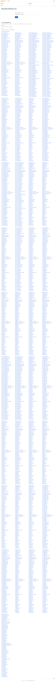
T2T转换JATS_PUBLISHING (32, 516)
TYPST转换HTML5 (44, 574)
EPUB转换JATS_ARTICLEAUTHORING (34, 192)
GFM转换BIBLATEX (4, 231)
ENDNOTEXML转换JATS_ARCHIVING (20, 191)
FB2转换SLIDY (44, 218)
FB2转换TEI (43, 219)
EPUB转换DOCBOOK (31, 174)
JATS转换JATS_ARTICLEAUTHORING (6, 322)
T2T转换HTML (30, 507)
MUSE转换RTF (30, 409)
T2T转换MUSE (30, 526)
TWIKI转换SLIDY (31, 605)
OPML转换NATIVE (17, 463)
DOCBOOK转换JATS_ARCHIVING (46, 127)
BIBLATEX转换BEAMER (4, 35)
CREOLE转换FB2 (3, 117)
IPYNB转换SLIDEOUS (45, 282)
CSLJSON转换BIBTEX (18, 102)
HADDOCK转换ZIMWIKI (18, 290)
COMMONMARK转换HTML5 (32, 57)
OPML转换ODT (17, 464)
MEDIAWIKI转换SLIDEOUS (18, 411)
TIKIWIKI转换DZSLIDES (4, 564)
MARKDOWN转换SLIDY (4, 412)
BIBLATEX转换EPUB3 (4, 50)
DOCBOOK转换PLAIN (45, 146)
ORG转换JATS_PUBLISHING (32, 452)
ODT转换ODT (3, 464)
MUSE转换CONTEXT (31, 366)
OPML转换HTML (17, 443)
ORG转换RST (30, 472)
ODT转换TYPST (3, 481)
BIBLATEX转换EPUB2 (4, 49)
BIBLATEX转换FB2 (3, 51)
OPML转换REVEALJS (18, 471)
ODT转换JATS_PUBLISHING (5, 452)
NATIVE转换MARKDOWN (45, 393)
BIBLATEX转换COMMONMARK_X (5, 41)
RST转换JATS (3, 513)
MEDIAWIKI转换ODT (18, 400)
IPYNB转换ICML (44, 253)
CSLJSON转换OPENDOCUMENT (19, 142)
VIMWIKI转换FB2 (3, 633)
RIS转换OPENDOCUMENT (45, 465)
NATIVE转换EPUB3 (44, 374)
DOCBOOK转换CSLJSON (45, 109)
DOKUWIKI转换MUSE (4, 203)
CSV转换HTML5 (31, 122)
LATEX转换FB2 (30, 311)
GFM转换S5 (3, 281)
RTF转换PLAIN (17, 533)
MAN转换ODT (44, 335)
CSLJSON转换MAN (17, 133)
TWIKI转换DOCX (31, 556)
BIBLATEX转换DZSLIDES (4, 47)
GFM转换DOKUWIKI (4, 241)
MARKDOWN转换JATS (4, 384)
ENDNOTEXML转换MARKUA (19, 201)
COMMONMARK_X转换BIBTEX (46, 37)
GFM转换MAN (3, 263)
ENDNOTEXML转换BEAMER (19, 164)
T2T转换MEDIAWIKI (31, 524)
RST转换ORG (3, 532)
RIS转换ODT (43, 464)
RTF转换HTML (17, 507)
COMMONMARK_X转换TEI (45, 90)
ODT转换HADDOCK (4, 442)
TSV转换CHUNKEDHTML (18, 555)
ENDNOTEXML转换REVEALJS (19, 213)
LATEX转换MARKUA (31, 330)
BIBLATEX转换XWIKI (4, 94)
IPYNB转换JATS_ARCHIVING (46, 256)
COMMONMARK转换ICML (32, 58)
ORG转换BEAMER (31, 423)
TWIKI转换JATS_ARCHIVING (32, 578)
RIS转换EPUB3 (44, 438)
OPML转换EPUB (17, 436)
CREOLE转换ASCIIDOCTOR (5, 99)
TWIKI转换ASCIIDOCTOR (32, 550)
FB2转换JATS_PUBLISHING (45, 193)
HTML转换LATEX (31, 262)
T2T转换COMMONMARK (32, 493)
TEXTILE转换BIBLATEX (45, 488)
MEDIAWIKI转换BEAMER (18, 358)
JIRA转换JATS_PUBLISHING (18, 323)
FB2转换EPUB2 (44, 179)
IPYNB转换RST (44, 279)
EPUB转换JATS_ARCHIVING (32, 191)
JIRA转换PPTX (17, 341)
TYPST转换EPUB (44, 565)
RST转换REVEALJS (3, 535)
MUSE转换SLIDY (31, 412)
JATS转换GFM (3, 312)
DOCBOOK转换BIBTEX (45, 102)
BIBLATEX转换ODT (4, 76)
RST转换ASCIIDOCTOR (4, 486)
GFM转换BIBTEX (3, 232)
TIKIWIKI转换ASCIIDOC (4, 549)
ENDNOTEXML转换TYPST (18, 223)
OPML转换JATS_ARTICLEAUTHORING (20, 451)
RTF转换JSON (17, 518)
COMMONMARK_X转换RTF (46, 86)
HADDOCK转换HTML (18, 250)
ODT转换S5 (3, 474)
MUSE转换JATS (31, 384)
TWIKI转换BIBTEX (31, 554)
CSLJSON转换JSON (17, 131)
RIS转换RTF (43, 473)
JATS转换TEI (3, 349)
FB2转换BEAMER (44, 164)
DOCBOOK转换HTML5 (45, 122)
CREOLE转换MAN (3, 133)
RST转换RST (3, 536)
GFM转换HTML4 (3, 251)
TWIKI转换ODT (31, 593)
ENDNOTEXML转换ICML (18, 188)
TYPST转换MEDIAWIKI (45, 588)
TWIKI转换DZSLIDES (31, 564)
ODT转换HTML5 (3, 445)
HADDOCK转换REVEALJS (18, 278)
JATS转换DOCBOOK (4, 304)
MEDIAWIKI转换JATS (18, 384)
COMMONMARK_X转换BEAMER (46, 35)
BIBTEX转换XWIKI (17, 94)
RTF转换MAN (17, 521)
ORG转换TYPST (31, 481)
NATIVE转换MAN (44, 392)
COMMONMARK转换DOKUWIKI (33, 46)
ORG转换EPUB (31, 436)
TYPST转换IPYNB (44, 576)
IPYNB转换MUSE (44, 269)
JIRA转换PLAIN (17, 340)
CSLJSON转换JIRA (17, 130)
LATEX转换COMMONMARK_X (33, 301)
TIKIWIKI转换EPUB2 (4, 566)
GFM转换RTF (3, 280)
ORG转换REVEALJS (31, 471)
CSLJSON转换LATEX (17, 132)
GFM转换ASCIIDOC (4, 227)
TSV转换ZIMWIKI (17, 612)
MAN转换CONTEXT (44, 302)
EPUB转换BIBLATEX (31, 165)
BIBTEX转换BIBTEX (17, 37)
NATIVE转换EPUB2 (44, 373)
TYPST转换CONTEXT (45, 559)
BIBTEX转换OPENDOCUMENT (19, 77)
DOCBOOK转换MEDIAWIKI (46, 137)
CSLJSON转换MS (17, 138)
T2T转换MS (30, 525)
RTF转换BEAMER (17, 487)
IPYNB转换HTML (44, 250)
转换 (16, 17)
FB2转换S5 (43, 216)
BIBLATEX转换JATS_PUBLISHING (5, 64)
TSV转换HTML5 (17, 574)
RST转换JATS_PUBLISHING (5, 516)
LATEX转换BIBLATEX (31, 295)
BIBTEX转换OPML (17, 78)
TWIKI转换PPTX (31, 598)
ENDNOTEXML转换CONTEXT (19, 172)
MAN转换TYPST (44, 352)
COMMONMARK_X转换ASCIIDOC (46, 32)
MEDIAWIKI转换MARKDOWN (19, 393)
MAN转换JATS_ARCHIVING (45, 321)
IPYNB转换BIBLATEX (45, 231)
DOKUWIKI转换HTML (4, 184)
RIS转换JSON (44, 454)
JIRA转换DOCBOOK (17, 304)
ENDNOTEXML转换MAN (18, 199)
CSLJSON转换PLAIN (17, 146)
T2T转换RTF (30, 537)
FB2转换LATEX (44, 197)
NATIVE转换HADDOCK (45, 377)
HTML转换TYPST (31, 288)
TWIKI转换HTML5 (31, 574)
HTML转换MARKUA (31, 265)
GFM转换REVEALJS (4, 278)
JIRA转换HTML (17, 314)
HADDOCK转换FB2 (17, 246)
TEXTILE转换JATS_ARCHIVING (46, 514)
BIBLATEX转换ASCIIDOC (4, 32)
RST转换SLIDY (3, 541)
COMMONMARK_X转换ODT (46, 77)
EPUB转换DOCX (31, 169)
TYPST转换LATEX (44, 584)
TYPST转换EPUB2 (44, 566)
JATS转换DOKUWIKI (4, 305)
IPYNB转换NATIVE (44, 270)
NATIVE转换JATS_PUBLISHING (46, 387)
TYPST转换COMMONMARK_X (46, 558)
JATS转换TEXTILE (3, 351)
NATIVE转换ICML (44, 382)
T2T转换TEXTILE (31, 544)
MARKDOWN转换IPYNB (4, 383)
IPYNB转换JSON (44, 261)
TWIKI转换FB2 (30, 568)
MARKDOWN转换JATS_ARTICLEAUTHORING (7, 386)
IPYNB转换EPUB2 (44, 244)
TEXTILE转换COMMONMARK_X (46, 494)
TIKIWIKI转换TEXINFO (4, 607)
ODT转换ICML (3, 446)
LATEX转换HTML (31, 314)
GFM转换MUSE (3, 269)
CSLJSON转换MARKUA (18, 136)
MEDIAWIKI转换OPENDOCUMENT (19, 401)
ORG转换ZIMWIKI (31, 483)
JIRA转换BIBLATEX (17, 295)
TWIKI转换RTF (30, 602)
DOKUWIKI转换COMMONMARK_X (6, 171)
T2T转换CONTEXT (31, 495)
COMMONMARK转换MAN (32, 69)
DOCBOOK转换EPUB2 (45, 114)
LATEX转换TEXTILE (31, 351)
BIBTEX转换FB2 (17, 51)
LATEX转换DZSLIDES (31, 306)
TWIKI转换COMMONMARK (32, 557)
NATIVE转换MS (44, 396)
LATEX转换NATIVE (31, 334)
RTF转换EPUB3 (17, 503)
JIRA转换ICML (17, 317)
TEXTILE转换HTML (44, 507)
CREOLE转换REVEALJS (4, 148)
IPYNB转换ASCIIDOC (45, 227)
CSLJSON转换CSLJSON (18, 109)
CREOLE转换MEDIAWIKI (4, 137)
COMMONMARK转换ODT (32, 77)
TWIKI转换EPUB (31, 565)
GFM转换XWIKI (3, 289)
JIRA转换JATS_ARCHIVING (18, 321)
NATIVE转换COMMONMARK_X (46, 365)
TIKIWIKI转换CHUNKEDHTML (5, 555)
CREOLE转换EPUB (3, 113)
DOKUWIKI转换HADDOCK (5, 183)
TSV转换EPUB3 (17, 567)
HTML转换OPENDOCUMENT (32, 272)
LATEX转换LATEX (31, 326)
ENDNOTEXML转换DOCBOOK (19, 174)
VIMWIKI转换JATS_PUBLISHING (5, 645)
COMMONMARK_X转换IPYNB (46, 59)
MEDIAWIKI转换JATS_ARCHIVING (19, 385)
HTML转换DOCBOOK (31, 240)
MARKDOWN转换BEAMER (5, 358)
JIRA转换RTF (16, 344)
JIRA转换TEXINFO (17, 350)
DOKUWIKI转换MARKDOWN (5, 199)
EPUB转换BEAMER (31, 164)
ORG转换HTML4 (31, 444)
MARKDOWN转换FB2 (4, 375)
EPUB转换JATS (30, 190)
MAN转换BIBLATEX (44, 295)
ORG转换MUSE (31, 462)
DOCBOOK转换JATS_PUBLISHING (46, 129)
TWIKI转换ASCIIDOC (31, 549)
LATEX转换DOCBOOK (31, 304)
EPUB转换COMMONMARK (32, 170)
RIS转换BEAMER (44, 423)
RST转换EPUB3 (3, 503)
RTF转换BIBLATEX (17, 488)
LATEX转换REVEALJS (31, 342)
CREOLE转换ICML (3, 123)
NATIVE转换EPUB (44, 372)
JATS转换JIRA (3, 324)
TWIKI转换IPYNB (31, 576)
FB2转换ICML (44, 188)
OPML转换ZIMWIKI (17, 483)
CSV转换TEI (30, 155)
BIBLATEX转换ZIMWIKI (4, 95)
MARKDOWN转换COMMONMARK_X (6, 365)
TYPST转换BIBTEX (44, 554)
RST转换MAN (3, 521)
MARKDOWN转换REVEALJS (5, 406)
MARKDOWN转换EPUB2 (4, 373)
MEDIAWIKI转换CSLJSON (18, 367)
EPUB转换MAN (31, 198)
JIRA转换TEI (16, 349)
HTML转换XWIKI (31, 289)
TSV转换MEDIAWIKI (17, 588)
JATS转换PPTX (3, 341)
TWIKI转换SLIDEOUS (31, 604)
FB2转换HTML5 (44, 187)
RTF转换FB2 (16, 504)
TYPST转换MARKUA (45, 587)
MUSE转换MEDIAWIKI (32, 395)
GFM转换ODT (3, 271)
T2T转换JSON (30, 518)
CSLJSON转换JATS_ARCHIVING (19, 127)
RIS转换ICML (44, 446)
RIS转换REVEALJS (44, 471)
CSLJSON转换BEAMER (18, 100)
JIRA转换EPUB (17, 307)
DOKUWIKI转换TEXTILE (4, 221)
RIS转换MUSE (44, 462)
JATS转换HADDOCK (4, 313)
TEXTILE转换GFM (44, 505)
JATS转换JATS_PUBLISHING (5, 323)
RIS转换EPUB (44, 436)
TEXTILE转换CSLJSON (45, 496)
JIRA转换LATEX (17, 326)
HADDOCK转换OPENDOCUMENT (19, 272)
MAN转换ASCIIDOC (45, 292)
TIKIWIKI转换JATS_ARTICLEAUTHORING (6, 579)
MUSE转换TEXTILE (31, 415)
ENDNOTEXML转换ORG (18, 210)
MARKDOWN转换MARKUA (5, 394)
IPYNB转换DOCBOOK (45, 240)
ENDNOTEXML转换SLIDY (18, 219)
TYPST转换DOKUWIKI (45, 563)
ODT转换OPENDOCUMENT (5, 465)
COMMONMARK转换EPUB (32, 48)
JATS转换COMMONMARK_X (5, 301)
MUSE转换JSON (31, 390)
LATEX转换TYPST (31, 352)
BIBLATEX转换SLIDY (4, 88)
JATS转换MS (3, 332)
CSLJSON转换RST (17, 149)
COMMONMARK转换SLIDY (32, 89)
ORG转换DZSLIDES (31, 435)
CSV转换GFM (30, 118)
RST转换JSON (3, 518)
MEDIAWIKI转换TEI (17, 413)
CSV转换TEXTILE (31, 157)
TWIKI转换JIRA (31, 582)
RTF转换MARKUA (17, 523)
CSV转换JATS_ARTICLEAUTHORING (33, 128)
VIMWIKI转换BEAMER (4, 616)
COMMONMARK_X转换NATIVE (46, 76)
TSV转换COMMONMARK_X (18, 558)
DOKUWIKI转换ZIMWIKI (4, 225)
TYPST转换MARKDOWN (45, 586)
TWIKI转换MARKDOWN (32, 586)
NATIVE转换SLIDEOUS (45, 411)
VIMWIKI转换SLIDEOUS (4, 668)
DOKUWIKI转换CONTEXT (4, 172)
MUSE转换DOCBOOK (31, 368)
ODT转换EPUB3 (3, 438)
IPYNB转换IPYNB (44, 254)
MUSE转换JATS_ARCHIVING (32, 385)
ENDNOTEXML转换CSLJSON (19, 173)
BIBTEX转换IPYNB (17, 59)
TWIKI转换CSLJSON (31, 560)
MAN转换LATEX (44, 326)
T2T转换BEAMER (31, 487)
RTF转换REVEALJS (17, 535)
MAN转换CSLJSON (44, 303)
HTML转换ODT (31, 271)
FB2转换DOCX (44, 169)
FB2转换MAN (44, 198)
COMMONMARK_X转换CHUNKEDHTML (47, 38)
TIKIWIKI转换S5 (3, 603)
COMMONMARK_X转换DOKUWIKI (47, 46)
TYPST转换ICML (44, 575)
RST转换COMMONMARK (4, 493)
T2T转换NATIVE (31, 527)
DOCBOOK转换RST (44, 149)
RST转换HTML (3, 507)
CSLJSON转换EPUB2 (18, 114)
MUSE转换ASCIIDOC (31, 356)
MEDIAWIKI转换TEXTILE (18, 415)
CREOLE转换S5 (3, 151)
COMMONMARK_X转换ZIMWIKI (46, 96)
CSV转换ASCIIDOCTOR (32, 99)
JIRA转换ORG (17, 339)
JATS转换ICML (3, 317)
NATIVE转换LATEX (44, 391)
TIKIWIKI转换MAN (3, 585)
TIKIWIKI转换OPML (4, 595)
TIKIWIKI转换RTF (3, 602)
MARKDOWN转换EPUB (4, 372)
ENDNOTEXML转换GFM (18, 182)
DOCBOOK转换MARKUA (45, 136)
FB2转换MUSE (44, 203)
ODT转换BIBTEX (3, 425)
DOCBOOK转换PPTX (45, 147)
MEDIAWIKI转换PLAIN (18, 404)
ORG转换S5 (30, 474)
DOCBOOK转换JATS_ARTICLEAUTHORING (48, 128)
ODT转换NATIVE (3, 463)
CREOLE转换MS (3, 138)
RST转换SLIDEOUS (4, 540)
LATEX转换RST (30, 343)
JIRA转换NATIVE (17, 334)
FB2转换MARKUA (44, 200)
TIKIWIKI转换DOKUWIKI (4, 563)
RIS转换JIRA (43, 453)
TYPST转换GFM (44, 569)
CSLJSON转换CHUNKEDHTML (19, 103)
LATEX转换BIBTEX (31, 296)
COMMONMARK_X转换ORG (46, 80)
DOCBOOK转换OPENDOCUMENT (46, 142)
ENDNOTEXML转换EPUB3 (18, 180)
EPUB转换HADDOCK (31, 183)
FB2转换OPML (44, 208)
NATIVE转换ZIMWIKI (45, 419)
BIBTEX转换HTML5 (17, 57)
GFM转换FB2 (3, 246)
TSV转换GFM (17, 569)
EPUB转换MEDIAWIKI (32, 201)
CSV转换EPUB (30, 113)
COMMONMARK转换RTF (32, 86)
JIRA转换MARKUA (17, 330)
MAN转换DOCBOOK (45, 304)
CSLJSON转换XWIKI (17, 159)
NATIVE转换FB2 (44, 375)
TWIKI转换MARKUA (31, 587)
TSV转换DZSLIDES (17, 564)
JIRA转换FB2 (16, 311)
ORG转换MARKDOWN (32, 457)
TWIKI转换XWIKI (31, 611)
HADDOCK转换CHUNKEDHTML (19, 233)
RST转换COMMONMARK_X (5, 494)
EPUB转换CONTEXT (31, 172)
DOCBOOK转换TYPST (45, 158)
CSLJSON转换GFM (17, 118)
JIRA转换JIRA (16, 324)
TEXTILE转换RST (44, 536)
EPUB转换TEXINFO (31, 220)
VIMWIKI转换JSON (4, 647)
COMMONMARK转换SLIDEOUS (33, 88)
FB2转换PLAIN (44, 210)
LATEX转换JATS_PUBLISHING (32, 323)
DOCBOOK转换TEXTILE (45, 157)
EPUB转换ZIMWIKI (31, 225)
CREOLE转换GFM (3, 118)
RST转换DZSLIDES (3, 499)
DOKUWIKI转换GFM (4, 182)
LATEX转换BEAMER (31, 294)
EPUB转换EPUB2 (31, 179)
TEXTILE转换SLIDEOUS (45, 540)
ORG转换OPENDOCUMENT (32, 465)
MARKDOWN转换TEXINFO (5, 414)
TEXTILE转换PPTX (44, 534)
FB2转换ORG (44, 209)
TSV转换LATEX (17, 584)
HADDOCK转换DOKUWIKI (18, 241)
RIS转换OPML (44, 466)
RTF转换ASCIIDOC (17, 485)
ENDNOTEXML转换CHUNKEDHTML (20, 168)
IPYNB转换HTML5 (44, 252)
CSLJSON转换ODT (17, 141)
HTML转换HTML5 (31, 252)
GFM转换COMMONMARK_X (5, 236)
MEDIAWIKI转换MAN (18, 392)
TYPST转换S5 (44, 603)
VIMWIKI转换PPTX (4, 663)
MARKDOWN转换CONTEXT (5, 366)
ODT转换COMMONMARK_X (5, 429)
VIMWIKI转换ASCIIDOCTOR (5, 615)
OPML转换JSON (17, 454)
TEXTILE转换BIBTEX (45, 489)
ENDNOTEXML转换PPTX (18, 212)
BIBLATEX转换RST (3, 84)
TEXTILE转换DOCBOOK (45, 497)
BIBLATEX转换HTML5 (4, 57)
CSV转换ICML (30, 123)
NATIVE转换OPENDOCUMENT (46, 401)
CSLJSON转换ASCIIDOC (18, 98)
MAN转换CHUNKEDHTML (45, 297)
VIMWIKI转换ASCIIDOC (4, 614)
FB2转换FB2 (43, 181)
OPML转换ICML (17, 446)
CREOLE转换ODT (3, 141)
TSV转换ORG (17, 596)
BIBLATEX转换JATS (3, 60)
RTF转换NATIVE (17, 527)
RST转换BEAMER (3, 487)
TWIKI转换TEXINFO (31, 607)
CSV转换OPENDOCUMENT (32, 142)
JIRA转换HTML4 (17, 315)
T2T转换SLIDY (30, 541)
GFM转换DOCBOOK (4, 240)
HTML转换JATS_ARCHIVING (32, 256)
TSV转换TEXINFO (17, 607)
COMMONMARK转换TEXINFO (33, 91)
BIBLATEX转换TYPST (4, 93)
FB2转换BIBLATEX (44, 165)
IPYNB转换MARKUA (45, 265)
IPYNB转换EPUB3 (44, 245)
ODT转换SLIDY (3, 476)
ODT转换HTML (3, 443)
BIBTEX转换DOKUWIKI (18, 46)
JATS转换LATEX (3, 326)
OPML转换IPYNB (17, 447)
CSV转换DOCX (30, 104)
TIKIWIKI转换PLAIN (4, 597)
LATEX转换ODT (31, 335)
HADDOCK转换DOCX (18, 234)
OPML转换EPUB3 (17, 438)
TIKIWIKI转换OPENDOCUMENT (5, 594)
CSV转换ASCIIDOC (31, 98)
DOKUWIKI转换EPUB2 (4, 179)
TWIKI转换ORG (31, 596)
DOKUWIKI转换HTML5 (4, 187)
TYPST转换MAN (44, 585)
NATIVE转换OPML (44, 402)
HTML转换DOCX (31, 234)
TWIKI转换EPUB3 (31, 567)
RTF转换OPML (17, 531)
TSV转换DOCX (17, 556)
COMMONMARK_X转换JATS (46, 60)
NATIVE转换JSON (44, 390)
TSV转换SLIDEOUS (17, 604)
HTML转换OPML (31, 273)
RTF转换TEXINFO (17, 543)
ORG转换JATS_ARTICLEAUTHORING (33, 451)
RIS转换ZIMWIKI (44, 483)
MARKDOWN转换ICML (4, 382)
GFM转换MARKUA (3, 265)
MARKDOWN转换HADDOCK (5, 377)
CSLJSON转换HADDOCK (18, 119)
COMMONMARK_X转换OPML (46, 79)
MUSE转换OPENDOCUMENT (32, 401)
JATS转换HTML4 (3, 315)
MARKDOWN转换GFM (4, 376)
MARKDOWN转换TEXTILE (4, 415)
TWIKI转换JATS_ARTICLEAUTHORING (34, 579)
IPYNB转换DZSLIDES (45, 242)
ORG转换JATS (30, 448)
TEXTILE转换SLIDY (44, 541)
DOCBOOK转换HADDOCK (45, 119)
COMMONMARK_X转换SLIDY (46, 89)
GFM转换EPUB (3, 243)
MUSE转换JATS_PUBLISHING (32, 387)
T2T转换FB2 (30, 504)
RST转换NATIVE (3, 527)
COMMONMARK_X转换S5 (45, 87)
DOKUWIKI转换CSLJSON (4, 173)
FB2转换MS (43, 202)
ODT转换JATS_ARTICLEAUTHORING (6, 451)
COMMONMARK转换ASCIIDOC (33, 32)
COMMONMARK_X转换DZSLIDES (46, 47)
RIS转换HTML (44, 443)
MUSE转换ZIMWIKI (31, 419)
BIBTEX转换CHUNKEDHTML (19, 38)
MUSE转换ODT (31, 400)
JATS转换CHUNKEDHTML (4, 297)
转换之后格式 (30, 3)
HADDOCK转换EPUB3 (18, 245)
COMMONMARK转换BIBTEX (32, 37)
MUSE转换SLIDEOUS (31, 411)
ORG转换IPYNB (31, 447)
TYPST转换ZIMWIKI (44, 612)
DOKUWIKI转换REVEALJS (4, 212)
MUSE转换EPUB (31, 372)
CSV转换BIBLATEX (31, 101)
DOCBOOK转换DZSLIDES (45, 112)
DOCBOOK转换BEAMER (45, 100)
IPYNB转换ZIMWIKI (45, 290)
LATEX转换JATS (31, 320)
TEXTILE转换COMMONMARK (46, 493)
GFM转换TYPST (3, 288)
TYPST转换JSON (44, 583)
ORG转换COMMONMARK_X (32, 429)
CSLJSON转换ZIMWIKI (18, 160)
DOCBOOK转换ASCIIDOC (45, 98)
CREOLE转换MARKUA (4, 136)
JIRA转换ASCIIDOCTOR (18, 293)
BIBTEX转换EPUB (17, 48)
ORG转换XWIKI (31, 482)
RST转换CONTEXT (3, 495)
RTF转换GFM (17, 505)
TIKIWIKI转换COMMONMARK (5, 557)
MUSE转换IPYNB (31, 383)
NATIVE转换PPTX (44, 405)
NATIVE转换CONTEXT (45, 366)
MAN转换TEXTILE (44, 351)
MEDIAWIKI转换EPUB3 (18, 374)
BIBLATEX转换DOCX (4, 39)
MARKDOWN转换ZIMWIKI (5, 419)
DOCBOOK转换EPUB (45, 113)
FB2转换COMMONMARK (45, 170)
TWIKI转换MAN (31, 585)
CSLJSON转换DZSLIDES (18, 112)
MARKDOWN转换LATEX (4, 391)
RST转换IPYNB (3, 512)
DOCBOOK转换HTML (45, 120)
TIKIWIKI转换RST (3, 601)
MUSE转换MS (30, 396)
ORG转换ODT (30, 464)
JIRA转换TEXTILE (17, 351)
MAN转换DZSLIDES (44, 306)
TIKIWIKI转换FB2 (3, 568)
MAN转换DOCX (44, 298)
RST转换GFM (3, 505)
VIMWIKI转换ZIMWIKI (4, 676)
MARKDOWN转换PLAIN (4, 404)
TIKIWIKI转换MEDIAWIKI (4, 588)
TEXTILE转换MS (44, 525)
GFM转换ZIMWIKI (3, 290)
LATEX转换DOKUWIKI (32, 305)
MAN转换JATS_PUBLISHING (46, 323)
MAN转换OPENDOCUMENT (46, 336)
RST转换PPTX (3, 534)
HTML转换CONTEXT (31, 237)
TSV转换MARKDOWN (18, 586)
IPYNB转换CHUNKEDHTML (46, 233)
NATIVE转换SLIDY (44, 412)
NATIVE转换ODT (44, 400)
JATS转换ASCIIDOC (4, 292)
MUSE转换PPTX (31, 405)
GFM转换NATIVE (3, 270)
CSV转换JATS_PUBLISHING (32, 129)
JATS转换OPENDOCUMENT (5, 336)
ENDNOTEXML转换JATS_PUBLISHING (20, 194)
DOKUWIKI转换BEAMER (4, 164)
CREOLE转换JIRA (3, 130)
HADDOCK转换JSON (18, 261)
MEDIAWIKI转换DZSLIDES (18, 371)
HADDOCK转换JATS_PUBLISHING (19, 259)
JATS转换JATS (3, 320)
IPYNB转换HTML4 (44, 251)
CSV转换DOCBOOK (31, 110)
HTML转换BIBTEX (31, 232)
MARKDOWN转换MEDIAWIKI (5, 395)
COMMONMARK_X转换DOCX (46, 39)
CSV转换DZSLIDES (31, 112)
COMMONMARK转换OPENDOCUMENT (34, 78)
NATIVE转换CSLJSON (45, 367)
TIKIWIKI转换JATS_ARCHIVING (5, 578)
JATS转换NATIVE (3, 334)
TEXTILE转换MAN (44, 521)
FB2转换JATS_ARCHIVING (45, 191)
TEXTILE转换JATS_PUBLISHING (46, 516)
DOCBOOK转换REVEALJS (45, 148)
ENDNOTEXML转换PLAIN (18, 211)
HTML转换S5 (30, 281)
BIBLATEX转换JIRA (3, 65)
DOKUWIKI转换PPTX (4, 211)
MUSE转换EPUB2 (31, 373)
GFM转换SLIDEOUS (4, 282)
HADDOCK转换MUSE (18, 269)
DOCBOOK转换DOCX (45, 104)
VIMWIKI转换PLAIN (4, 662)
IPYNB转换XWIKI (44, 289)
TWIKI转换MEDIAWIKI (32, 588)
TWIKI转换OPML (31, 595)
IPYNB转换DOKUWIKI (45, 241)
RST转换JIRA (3, 517)
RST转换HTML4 (3, 508)
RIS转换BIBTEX (44, 425)
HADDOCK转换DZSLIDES (18, 242)
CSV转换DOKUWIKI (31, 111)
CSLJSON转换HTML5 (18, 122)
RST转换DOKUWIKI (4, 498)
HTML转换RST (30, 279)
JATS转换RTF (3, 344)
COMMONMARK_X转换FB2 (46, 51)
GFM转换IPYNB (3, 254)
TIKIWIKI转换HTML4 (4, 573)
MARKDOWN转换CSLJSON (5, 367)
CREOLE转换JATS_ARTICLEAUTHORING (6, 128)
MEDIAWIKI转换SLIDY (18, 412)
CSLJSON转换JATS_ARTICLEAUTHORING (20, 128)
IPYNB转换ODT (44, 271)
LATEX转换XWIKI (31, 353)
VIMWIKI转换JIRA (3, 646)
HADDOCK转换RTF (17, 280)
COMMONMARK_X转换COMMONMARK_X (48, 41)
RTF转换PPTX (17, 534)
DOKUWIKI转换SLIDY (4, 218)
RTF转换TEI (16, 542)
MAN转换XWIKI (44, 353)
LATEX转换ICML (31, 317)
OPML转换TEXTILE (17, 480)
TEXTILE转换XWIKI (44, 546)
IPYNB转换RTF (44, 280)
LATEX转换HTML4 (31, 315)
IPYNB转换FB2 (44, 246)
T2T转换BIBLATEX (31, 488)
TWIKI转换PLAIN (31, 597)
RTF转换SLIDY (17, 541)
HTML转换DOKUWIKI (31, 241)
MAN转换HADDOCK (45, 313)
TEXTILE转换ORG (44, 532)
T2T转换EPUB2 (31, 502)
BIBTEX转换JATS (17, 60)
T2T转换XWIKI (30, 546)
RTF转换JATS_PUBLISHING (18, 516)
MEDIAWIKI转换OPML (18, 402)
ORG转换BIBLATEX (31, 424)
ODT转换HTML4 (3, 444)
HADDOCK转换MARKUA (18, 265)
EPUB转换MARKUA (31, 200)
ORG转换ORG (30, 467)
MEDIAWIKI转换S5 (17, 410)
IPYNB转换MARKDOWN (45, 264)
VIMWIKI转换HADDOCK (4, 635)
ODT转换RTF (3, 473)
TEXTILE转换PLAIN (44, 533)
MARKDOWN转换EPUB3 (4, 374)
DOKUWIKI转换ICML (4, 188)
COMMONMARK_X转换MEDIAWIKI (47, 72)
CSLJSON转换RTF (17, 150)
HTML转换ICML (31, 253)
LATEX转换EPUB (31, 307)
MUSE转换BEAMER (31, 358)
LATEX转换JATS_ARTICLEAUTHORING (34, 322)
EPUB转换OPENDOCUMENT (32, 207)
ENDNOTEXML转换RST (18, 214)
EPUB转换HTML (31, 184)
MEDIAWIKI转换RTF (17, 409)
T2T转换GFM (30, 505)
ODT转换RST (3, 472)
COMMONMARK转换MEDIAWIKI (33, 72)
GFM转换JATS (3, 255)
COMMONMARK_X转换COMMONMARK (47, 40)
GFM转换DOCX (3, 234)
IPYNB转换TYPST (44, 288)
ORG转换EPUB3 (31, 438)
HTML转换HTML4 (31, 251)
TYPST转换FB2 (44, 568)
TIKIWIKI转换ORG (3, 596)
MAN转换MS (44, 332)
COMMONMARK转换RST (32, 85)
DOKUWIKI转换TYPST (4, 222)
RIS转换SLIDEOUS (44, 475)
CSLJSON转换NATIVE (18, 140)
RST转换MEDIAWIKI (4, 524)
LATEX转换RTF (30, 344)
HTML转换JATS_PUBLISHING (32, 259)
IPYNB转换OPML (44, 273)
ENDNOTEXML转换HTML (18, 184)
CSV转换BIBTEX (31, 102)
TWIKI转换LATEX (31, 584)
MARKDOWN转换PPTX (4, 405)
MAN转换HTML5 (44, 316)
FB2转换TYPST (44, 222)
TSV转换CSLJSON (17, 560)
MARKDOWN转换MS (4, 396)
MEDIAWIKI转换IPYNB (18, 383)
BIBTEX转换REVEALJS (18, 83)
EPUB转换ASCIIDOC (31, 162)
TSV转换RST (16, 601)
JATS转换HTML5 (3, 316)
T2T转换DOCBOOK (31, 497)
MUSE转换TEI (30, 413)
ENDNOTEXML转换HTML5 (18, 187)
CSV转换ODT (30, 141)
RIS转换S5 (43, 474)
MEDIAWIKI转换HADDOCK (18, 377)
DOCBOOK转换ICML (45, 123)
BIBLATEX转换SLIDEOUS (4, 87)
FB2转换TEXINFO (44, 220)
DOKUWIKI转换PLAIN (4, 210)
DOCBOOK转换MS (44, 138)
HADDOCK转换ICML (18, 253)
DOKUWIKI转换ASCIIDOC (4, 162)
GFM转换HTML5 (3, 252)
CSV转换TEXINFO (31, 156)
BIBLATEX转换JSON (4, 66)
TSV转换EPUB (17, 565)
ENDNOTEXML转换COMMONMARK (20, 170)
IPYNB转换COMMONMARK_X (46, 236)
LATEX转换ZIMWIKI (31, 354)
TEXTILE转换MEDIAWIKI (45, 524)
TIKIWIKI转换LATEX (4, 584)
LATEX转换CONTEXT (31, 302)
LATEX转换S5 (30, 345)
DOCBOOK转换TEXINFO (45, 156)
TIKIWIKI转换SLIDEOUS (4, 604)
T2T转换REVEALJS (31, 535)
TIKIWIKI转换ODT (3, 593)
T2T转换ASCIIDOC (31, 485)
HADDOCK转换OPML (18, 273)
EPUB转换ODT (31, 206)
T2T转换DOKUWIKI (31, 498)
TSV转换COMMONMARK (18, 557)
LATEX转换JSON (31, 325)
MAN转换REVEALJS (44, 342)
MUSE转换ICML (31, 382)
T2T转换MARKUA (31, 523)
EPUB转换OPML (31, 208)
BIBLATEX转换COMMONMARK (5, 40)
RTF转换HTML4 (17, 508)
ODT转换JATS (3, 448)
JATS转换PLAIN (3, 340)
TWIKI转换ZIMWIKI (31, 612)
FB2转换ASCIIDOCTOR (45, 163)
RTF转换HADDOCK (17, 506)
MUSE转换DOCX (31, 363)
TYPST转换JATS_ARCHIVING (46, 578)
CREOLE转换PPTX (3, 147)
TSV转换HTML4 (17, 573)
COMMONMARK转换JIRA (32, 66)
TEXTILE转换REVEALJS (45, 535)
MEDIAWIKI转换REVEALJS (18, 406)
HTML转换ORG (31, 274)
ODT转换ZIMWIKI (3, 483)
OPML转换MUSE (17, 462)
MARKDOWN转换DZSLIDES (5, 371)
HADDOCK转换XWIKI (18, 289)
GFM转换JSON (3, 261)
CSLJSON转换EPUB (17, 113)
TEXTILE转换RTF (44, 537)
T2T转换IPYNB (31, 512)
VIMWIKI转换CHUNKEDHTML (5, 619)
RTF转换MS (16, 525)
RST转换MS (3, 525)
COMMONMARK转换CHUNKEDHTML (34, 38)
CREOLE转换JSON (3, 131)
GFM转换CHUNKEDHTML (4, 233)
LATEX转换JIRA (31, 324)
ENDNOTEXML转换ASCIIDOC (19, 162)
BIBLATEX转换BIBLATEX (4, 36)
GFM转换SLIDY (3, 283)
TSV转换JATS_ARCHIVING (18, 578)
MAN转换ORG (44, 339)
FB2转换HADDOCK (44, 183)
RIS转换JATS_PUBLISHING (45, 452)
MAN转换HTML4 (44, 315)
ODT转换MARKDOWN (4, 457)
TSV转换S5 (16, 603)
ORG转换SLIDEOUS (31, 475)
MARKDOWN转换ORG (4, 403)
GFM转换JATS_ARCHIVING (5, 256)
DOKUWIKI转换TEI (4, 219)
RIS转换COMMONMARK (45, 428)
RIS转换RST (43, 472)
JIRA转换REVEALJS (17, 342)
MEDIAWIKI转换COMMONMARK (19, 364)
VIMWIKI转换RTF (3, 666)
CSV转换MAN (30, 133)
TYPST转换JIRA (44, 582)
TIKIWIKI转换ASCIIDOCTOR (5, 550)
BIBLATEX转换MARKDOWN (5, 69)
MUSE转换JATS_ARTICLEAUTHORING (34, 386)
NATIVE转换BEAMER (45, 358)
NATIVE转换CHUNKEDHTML (46, 362)
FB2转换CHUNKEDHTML (45, 168)
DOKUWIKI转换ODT (4, 206)
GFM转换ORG (3, 274)
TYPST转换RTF (44, 602)
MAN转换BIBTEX (44, 296)
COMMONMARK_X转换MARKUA (46, 71)
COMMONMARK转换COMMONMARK (34, 40)
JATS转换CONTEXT (3, 302)
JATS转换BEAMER (3, 294)
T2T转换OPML (30, 531)
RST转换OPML (3, 531)
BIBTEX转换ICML (17, 58)
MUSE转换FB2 (30, 375)
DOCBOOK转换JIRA (44, 130)
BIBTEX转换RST (17, 84)
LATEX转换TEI (30, 349)
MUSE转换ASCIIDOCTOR (32, 357)
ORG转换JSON (30, 454)
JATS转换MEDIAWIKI (4, 331)
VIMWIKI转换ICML (4, 639)
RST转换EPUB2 (3, 502)
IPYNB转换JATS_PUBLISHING (46, 259)
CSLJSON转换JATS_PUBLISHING (19, 129)
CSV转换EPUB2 (31, 114)
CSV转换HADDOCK (31, 119)
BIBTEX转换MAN (17, 68)
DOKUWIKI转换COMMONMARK (5, 170)
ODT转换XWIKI (3, 482)
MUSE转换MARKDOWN (32, 393)
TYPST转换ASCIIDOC (45, 549)
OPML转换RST (17, 472)
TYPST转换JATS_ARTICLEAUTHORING (47, 579)
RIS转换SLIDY (44, 476)
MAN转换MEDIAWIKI (45, 331)
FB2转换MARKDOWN (45, 199)
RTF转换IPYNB (17, 512)
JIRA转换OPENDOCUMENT (18, 336)
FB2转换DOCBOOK (44, 174)
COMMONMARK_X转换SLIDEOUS (46, 88)
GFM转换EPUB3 (3, 245)
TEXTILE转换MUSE (44, 526)
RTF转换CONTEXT (17, 495)
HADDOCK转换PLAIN (18, 275)
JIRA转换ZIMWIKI (17, 354)
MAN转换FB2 (44, 311)
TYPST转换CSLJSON (45, 560)
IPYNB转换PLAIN (44, 275)
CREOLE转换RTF (3, 150)
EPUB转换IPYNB (31, 189)
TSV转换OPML (17, 595)
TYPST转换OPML (44, 595)
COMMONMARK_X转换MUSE (46, 75)
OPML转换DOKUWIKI (18, 434)
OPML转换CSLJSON (17, 432)
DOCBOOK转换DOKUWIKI (45, 111)
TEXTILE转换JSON (44, 518)
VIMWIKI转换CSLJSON (4, 625)
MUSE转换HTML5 (31, 381)
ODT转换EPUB (3, 436)
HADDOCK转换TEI (17, 284)
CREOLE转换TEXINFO (4, 156)
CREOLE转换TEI (3, 155)
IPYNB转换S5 (44, 281)
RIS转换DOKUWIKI (44, 434)
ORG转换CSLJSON (31, 432)
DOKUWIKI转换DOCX (4, 169)
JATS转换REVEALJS (3, 342)
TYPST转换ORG (44, 596)
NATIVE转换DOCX (44, 363)
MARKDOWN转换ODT (4, 400)
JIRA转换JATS (16, 320)
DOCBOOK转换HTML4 (45, 121)
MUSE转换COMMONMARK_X (33, 365)
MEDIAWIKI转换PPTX (18, 405)
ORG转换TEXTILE (31, 480)
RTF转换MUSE (17, 526)
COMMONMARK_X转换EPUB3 (46, 50)
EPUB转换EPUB (31, 178)
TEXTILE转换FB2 (44, 504)
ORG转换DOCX (31, 427)
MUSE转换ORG (31, 403)
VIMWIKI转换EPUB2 (4, 630)
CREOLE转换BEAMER (4, 100)
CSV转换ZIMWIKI (31, 160)
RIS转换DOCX (44, 427)
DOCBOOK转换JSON (45, 131)
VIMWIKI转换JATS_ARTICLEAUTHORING (6, 644)
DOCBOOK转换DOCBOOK (45, 110)
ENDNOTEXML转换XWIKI (18, 224)
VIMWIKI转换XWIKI (4, 675)
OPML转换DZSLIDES (18, 435)
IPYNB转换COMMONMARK (46, 235)
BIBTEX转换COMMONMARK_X (19, 41)
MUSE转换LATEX (31, 391)
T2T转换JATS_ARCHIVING (32, 514)
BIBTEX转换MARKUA (18, 70)
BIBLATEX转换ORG (4, 79)
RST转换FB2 (3, 504)
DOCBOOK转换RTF (44, 150)
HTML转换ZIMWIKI (31, 290)
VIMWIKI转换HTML (4, 636)
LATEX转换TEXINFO (31, 350)
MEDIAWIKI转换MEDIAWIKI (19, 395)
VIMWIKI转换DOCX (4, 620)
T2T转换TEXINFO (31, 543)
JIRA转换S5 (16, 345)
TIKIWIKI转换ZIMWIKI (4, 612)
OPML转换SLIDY (17, 476)
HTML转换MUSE (31, 269)
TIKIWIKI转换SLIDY (4, 605)
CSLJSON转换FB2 (17, 117)
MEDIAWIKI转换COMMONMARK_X (20, 365)
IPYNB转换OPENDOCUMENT (46, 272)
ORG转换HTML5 (31, 445)
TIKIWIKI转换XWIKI (4, 611)
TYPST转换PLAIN (44, 597)
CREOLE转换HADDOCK (4, 119)
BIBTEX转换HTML (17, 55)
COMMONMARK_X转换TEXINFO (46, 91)
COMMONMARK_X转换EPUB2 (46, 49)
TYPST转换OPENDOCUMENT (46, 594)
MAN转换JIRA (44, 324)
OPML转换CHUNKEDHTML (18, 426)
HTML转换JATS (31, 255)
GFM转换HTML (3, 250)
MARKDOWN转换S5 (4, 410)
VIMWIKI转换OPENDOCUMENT (5, 658)
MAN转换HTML (44, 314)
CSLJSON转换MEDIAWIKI (18, 137)
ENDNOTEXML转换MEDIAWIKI (19, 202)
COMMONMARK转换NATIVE (32, 76)
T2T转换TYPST (30, 545)
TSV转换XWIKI (17, 611)
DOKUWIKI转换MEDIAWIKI (5, 201)
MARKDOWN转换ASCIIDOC (5, 356)
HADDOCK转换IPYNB (18, 254)
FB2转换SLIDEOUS (44, 217)
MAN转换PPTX (44, 341)
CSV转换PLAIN (31, 146)
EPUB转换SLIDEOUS (31, 217)
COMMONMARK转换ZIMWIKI (33, 96)
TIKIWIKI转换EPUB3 (4, 567)
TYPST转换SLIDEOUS (45, 604)
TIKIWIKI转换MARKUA (4, 587)
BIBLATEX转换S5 (3, 86)
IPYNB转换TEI (44, 284)
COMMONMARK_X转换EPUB (46, 48)
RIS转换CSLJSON (44, 432)
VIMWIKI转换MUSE (4, 655)
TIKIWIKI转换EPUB (4, 565)
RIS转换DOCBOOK (44, 433)
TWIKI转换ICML (31, 575)
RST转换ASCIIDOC (3, 485)
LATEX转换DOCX (31, 298)
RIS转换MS (43, 461)
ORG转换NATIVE (31, 463)
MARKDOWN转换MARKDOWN (5, 393)
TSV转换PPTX (17, 598)
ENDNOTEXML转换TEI (18, 220)
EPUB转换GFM (31, 182)
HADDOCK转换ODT (17, 271)
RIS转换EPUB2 (44, 437)
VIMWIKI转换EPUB (4, 629)
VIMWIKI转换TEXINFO (4, 672)
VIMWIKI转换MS (3, 654)
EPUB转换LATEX (31, 197)
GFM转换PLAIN (3, 275)
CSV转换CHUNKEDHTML (32, 103)
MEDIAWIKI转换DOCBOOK (18, 368)
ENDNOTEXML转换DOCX (18, 169)
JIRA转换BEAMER (17, 294)
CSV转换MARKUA (31, 136)
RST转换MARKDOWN (4, 522)
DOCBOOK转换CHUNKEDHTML (46, 103)
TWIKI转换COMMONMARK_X (33, 558)
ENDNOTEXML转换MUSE (18, 204)
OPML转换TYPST (17, 481)
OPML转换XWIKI (17, 482)
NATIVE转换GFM (44, 376)
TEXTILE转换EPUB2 (44, 502)
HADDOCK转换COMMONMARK (19, 235)
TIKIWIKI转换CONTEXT (4, 559)
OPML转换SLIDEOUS (18, 475)
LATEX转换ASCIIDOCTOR (32, 293)
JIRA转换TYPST (17, 352)
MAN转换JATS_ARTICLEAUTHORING (47, 322)
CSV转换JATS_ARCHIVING (32, 127)
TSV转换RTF (16, 602)
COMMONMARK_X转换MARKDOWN (47, 70)
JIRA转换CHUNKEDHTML (18, 297)
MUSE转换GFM (31, 376)
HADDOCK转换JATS (17, 255)
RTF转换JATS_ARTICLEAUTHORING (20, 515)
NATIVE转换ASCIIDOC (45, 356)
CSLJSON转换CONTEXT (18, 108)
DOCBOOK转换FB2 (44, 117)
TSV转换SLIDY (17, 605)
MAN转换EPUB (44, 307)
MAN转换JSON (44, 325)
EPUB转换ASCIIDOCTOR (32, 163)
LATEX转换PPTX (31, 341)
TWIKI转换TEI (30, 606)
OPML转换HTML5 (17, 445)
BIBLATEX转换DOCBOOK (4, 45)
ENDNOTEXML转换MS (18, 203)
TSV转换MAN (17, 585)
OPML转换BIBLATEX (18, 424)
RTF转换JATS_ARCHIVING (18, 514)
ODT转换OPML (3, 466)
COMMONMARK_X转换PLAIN (46, 81)
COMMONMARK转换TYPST (32, 94)
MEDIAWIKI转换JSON (18, 390)
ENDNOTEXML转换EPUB (18, 178)
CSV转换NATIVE (31, 140)
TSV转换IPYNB (17, 576)
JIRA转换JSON (17, 325)
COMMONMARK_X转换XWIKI (46, 95)
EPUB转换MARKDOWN (32, 199)
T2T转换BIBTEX (31, 489)
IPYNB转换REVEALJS (45, 278)
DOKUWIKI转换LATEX (4, 197)
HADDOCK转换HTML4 (18, 251)
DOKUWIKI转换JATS (4, 190)
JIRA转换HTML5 (17, 316)
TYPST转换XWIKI (44, 611)
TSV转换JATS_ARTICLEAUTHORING (20, 579)
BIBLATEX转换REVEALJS (4, 83)
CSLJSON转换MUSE (17, 139)
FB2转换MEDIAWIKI (45, 201)
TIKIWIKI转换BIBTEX (4, 554)
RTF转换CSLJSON (17, 496)
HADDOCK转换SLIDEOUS (18, 282)
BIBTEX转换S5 (17, 86)
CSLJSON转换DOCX (17, 104)
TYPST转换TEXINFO (45, 607)
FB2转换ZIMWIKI (44, 225)
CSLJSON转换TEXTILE (18, 157)
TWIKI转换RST (30, 601)
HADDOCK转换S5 (17, 281)
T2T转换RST (30, 536)
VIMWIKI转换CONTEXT (4, 624)
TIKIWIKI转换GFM (3, 569)
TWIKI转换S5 (30, 603)
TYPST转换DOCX (44, 556)
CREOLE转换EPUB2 (4, 114)
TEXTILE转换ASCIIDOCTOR (46, 486)
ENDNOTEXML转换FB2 (18, 181)
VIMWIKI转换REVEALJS (4, 664)
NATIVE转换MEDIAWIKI (45, 395)
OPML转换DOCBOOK (18, 433)
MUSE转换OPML (31, 402)
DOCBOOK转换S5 (44, 151)
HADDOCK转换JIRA (17, 260)
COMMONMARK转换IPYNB (32, 59)
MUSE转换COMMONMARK (32, 364)
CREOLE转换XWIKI (4, 159)
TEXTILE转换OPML (44, 531)
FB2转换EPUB (44, 178)
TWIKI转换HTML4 (31, 573)
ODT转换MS (3, 461)
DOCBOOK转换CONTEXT (45, 108)
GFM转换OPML (3, 273)
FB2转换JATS (44, 190)
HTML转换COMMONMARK (32, 235)
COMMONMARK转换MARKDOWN (33, 70)
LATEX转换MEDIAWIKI (32, 331)
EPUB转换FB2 (30, 181)
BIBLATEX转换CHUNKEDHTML (5, 38)
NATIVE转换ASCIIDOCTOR (45, 357)
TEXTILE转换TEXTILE (45, 544)
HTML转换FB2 (30, 246)
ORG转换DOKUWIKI (31, 434)
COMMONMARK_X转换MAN (46, 69)
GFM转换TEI (3, 284)
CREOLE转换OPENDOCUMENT (5, 142)
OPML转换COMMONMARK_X (19, 429)
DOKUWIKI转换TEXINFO (4, 220)
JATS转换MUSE (3, 333)
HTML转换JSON (31, 261)
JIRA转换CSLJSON (17, 303)
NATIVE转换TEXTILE (45, 415)
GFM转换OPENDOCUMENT (5, 272)
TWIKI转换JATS (31, 577)
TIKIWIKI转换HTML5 (4, 574)
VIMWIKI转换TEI (3, 671)
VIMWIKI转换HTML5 (4, 638)
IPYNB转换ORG (44, 274)
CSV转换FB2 (30, 117)
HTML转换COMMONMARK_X (33, 236)
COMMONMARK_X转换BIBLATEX (46, 36)
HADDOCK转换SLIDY (18, 283)
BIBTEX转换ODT (17, 76)
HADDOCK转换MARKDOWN (19, 264)
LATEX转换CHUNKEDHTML (32, 297)
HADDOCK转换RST (17, 279)
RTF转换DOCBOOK (17, 497)
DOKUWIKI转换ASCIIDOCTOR (5, 163)
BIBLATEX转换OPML (4, 78)
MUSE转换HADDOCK (31, 377)
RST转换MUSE (3, 526)
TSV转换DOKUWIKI (17, 563)
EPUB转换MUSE (31, 203)
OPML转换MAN (17, 456)
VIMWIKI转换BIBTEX (4, 618)
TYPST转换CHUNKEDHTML (46, 555)
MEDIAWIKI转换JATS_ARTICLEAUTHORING (21, 386)
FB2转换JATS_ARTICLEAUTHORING (47, 192)
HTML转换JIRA (31, 260)
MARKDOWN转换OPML (4, 402)
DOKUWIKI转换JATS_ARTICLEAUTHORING (7, 192)
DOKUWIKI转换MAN (4, 198)
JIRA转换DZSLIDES (17, 306)
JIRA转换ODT (17, 335)
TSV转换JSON (17, 583)
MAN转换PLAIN (44, 340)
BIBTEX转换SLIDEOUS (18, 87)
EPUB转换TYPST (31, 222)
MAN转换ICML (44, 317)
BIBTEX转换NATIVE (17, 75)
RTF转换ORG (17, 532)
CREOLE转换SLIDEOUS (4, 152)
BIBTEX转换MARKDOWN (18, 69)
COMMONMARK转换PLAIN (32, 81)
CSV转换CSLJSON (31, 109)
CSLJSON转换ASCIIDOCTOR (19, 99)
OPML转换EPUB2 (17, 437)
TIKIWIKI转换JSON (4, 583)
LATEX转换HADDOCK (31, 313)
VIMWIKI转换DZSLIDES (4, 628)
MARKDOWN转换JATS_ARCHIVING (6, 385)
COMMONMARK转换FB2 (32, 51)
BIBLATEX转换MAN (4, 68)
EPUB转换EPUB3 (31, 180)
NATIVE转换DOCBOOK (45, 368)
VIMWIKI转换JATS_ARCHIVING (5, 643)
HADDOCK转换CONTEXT (18, 237)
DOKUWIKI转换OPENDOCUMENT (6, 207)
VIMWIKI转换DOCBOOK (4, 626)
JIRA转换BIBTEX (17, 296)
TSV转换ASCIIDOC (17, 549)
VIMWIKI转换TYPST (4, 674)
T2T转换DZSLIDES (31, 499)
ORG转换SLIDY (31, 476)
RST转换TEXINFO (3, 543)
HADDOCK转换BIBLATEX (18, 231)
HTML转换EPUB (31, 243)
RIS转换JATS (43, 448)
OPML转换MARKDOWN (18, 457)
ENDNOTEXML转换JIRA (18, 195)
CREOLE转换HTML (4, 120)
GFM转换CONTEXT (4, 237)
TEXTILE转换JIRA (44, 517)
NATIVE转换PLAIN (44, 404)
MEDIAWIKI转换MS (17, 396)
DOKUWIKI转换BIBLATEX (4, 165)
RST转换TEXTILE (3, 544)
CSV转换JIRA (30, 130)
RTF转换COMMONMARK (18, 493)
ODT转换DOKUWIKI (4, 434)
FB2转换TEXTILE (44, 221)
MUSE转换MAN (31, 392)
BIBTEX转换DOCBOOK (18, 45)
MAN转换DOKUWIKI (45, 305)
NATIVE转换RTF (44, 409)
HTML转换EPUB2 (31, 244)
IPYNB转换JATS (44, 255)
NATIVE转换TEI (44, 413)
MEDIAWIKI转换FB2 (17, 375)
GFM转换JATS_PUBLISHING (5, 259)
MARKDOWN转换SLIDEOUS (5, 411)
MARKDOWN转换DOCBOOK (5, 368)
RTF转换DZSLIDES (17, 499)
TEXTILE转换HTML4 (45, 508)
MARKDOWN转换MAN (4, 392)
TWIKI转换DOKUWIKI (32, 563)
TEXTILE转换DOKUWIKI (45, 498)
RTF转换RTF (16, 537)
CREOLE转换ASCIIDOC (4, 98)
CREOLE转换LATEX (4, 132)
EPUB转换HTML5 (31, 187)
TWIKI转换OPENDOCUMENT (32, 594)
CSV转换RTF (30, 150)
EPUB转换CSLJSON (31, 173)
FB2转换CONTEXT (44, 172)
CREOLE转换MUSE (4, 139)
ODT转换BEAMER (3, 423)
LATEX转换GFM (31, 312)
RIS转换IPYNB (44, 447)
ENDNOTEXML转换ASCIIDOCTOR (19, 163)
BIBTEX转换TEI (17, 89)
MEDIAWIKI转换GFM (18, 376)
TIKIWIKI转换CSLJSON (4, 560)
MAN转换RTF (44, 344)
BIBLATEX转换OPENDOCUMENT (5, 77)
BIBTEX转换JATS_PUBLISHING (19, 64)
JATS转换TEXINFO (3, 350)
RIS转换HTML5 (44, 445)
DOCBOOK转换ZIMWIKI (45, 160)
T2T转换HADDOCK (31, 506)
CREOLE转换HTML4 (4, 121)
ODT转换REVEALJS (3, 471)
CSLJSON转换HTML (17, 120)
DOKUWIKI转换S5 (3, 216)
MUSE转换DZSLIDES (31, 371)
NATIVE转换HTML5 (44, 381)
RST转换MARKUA (3, 523)
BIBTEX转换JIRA (17, 65)
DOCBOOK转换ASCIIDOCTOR (46, 99)
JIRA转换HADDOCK (17, 313)
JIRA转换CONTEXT (17, 302)
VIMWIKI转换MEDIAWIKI (4, 653)
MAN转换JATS (44, 320)
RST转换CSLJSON (3, 496)
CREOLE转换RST (3, 149)
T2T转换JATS (30, 513)
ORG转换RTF (30, 473)
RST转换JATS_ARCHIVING (4, 514)
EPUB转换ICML (31, 188)
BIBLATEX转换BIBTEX (4, 37)
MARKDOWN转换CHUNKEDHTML (6, 362)
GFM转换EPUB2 (3, 244)
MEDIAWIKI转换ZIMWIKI (18, 419)
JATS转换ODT (3, 335)
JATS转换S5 (2, 345)
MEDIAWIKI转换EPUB (18, 372)
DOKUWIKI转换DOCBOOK (5, 174)
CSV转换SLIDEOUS (31, 152)
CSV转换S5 (30, 151)
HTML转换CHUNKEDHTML (32, 233)
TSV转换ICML (17, 575)
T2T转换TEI (30, 542)
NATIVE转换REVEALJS (45, 406)
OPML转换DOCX (17, 427)
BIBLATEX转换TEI (3, 89)
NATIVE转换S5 (44, 410)
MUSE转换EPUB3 (31, 374)
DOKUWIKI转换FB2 (4, 181)
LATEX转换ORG (31, 339)
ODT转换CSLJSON (3, 432)
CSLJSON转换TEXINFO (18, 156)
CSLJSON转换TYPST (17, 158)
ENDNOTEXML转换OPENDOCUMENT (20, 208)
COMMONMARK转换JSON (32, 67)
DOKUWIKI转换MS (4, 202)
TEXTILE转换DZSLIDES (45, 499)
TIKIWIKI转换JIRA (3, 582)
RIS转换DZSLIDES (44, 435)
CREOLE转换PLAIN (4, 146)
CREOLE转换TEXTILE (4, 157)
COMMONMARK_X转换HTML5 (46, 57)
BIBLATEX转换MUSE (4, 74)
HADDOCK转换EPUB (18, 243)
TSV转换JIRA (16, 582)
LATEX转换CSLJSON (31, 303)
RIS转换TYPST (44, 481)
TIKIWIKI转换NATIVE (4, 592)
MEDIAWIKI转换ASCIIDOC (18, 356)
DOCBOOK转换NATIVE (45, 140)
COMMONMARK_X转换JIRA (46, 66)
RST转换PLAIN (3, 533)
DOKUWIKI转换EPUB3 (4, 180)
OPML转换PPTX (17, 470)
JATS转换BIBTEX (3, 296)
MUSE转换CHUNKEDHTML (32, 362)
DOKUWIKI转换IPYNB (4, 189)
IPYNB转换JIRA (44, 260)
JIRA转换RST (16, 343)
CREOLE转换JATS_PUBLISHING (5, 129)
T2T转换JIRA (30, 517)
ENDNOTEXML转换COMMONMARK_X (20, 171)
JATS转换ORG (3, 339)
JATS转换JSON (3, 325)
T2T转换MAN (30, 521)
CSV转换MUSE (30, 139)
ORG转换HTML (31, 443)
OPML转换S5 (17, 474)
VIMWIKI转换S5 (3, 667)
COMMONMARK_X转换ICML (46, 58)
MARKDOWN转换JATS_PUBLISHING (6, 387)
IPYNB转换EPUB (44, 243)
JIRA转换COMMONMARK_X (18, 301)
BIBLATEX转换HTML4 (4, 56)
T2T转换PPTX (30, 534)
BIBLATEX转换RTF (3, 85)
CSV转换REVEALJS (31, 148)
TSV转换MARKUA (17, 587)
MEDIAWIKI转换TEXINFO (18, 414)
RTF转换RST (16, 536)
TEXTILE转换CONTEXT (45, 495)
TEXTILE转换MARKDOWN (45, 522)
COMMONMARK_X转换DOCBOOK (47, 45)
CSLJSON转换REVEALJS (18, 148)
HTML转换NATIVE (31, 270)
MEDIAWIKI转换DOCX (18, 363)
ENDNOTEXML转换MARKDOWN (19, 200)
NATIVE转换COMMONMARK (46, 364)
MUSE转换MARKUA (31, 394)
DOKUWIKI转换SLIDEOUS (5, 217)
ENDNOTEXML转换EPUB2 (18, 179)
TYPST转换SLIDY (44, 605)
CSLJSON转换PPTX (17, 147)
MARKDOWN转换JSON (4, 390)
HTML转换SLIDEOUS (31, 282)
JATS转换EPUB (3, 307)
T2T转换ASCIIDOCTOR (32, 486)
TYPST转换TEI (44, 606)
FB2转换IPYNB (44, 189)
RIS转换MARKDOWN (45, 457)
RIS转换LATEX (44, 455)
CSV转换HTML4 (31, 121)
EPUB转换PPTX (31, 211)
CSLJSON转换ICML (17, 123)
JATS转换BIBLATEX (3, 295)
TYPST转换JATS (44, 577)
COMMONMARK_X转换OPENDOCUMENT (48, 78)
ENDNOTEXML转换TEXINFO (19, 221)
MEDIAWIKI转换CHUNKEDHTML (19, 362)
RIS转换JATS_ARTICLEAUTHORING (47, 451)
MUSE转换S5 (30, 410)
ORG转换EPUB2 (31, 437)
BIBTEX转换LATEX (17, 67)
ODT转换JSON (3, 454)
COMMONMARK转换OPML (32, 79)
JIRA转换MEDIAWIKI (18, 331)
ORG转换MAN (30, 456)
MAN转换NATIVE (44, 334)
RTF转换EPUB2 (17, 502)
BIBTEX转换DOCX (17, 39)
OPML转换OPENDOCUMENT (19, 465)
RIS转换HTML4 (44, 444)
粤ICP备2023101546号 (32, 680)
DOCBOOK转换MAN (45, 133)
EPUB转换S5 (30, 216)
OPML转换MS (17, 461)
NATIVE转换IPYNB (44, 383)
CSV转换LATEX (31, 132)
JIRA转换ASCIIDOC (17, 292)
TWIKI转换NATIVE (31, 592)
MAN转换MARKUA (44, 330)
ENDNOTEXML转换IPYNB (18, 189)
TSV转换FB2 (16, 568)
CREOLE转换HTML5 (4, 122)
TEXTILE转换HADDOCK (45, 506)
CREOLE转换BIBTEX (4, 102)
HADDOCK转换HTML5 (18, 252)
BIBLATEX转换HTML (4, 55)
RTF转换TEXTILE (17, 544)
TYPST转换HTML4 (44, 573)
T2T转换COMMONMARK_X (32, 494)
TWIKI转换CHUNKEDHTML (32, 555)
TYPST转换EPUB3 (44, 567)
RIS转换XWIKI (44, 482)
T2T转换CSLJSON (31, 496)
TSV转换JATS (16, 577)
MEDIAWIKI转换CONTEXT (18, 366)
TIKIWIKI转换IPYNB (4, 576)
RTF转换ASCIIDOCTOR (18, 486)
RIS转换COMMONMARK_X (45, 429)
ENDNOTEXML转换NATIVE (18, 205)
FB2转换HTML (44, 184)
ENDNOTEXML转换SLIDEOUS (19, 218)
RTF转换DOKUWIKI (17, 498)
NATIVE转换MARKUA (45, 394)
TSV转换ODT (16, 593)
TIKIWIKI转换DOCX (4, 556)
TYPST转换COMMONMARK (46, 557)
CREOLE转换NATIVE (4, 140)
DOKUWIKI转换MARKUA (4, 200)
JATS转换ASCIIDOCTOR (4, 293)
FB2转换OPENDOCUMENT (45, 207)
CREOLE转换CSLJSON (4, 109)
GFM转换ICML (3, 253)
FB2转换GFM (44, 182)
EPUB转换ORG (31, 209)
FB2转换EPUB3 (44, 180)
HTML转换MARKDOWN (32, 264)
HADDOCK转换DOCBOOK (18, 240)
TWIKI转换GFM (31, 569)
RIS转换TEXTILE (44, 480)
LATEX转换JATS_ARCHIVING (32, 321)
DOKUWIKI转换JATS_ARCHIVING (5, 191)
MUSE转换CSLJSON (31, 367)
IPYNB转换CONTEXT (45, 237)
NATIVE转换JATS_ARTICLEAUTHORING (47, 386)
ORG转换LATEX (31, 455)
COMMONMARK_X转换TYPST (46, 94)
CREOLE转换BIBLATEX (4, 101)
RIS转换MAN (44, 456)
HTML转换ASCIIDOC (31, 227)
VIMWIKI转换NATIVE (4, 656)
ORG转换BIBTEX (31, 425)
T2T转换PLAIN (31, 533)
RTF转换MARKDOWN (18, 522)
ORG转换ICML (30, 446)
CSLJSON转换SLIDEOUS (18, 152)
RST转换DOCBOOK (4, 497)
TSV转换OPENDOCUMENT (18, 594)
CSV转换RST (30, 149)
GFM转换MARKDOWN (4, 264)
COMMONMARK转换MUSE (32, 75)
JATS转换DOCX (3, 298)
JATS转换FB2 (3, 311)
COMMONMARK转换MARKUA (33, 71)
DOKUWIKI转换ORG (4, 209)
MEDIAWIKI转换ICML (18, 382)
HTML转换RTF (30, 280)
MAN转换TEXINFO (44, 350)
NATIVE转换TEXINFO (45, 414)
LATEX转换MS (30, 332)
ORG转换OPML (31, 466)
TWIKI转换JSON (31, 583)
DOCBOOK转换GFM (45, 118)
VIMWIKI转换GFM (3, 634)
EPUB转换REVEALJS (31, 212)
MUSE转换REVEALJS (31, 406)
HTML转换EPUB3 (31, 245)
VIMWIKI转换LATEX (4, 648)
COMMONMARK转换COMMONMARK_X (34, 41)
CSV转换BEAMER (31, 100)
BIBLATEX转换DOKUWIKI (4, 46)
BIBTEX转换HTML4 (17, 56)
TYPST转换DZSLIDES (45, 564)
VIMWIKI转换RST (3, 665)
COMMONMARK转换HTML (32, 55)
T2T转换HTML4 (31, 508)
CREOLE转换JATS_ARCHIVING (5, 127)
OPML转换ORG (17, 467)
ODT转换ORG (3, 467)
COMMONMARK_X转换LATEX (46, 68)
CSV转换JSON (30, 131)
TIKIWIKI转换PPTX (4, 598)
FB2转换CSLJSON (44, 173)
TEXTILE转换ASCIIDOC (45, 485)
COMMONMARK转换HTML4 (32, 56)
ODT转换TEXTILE (3, 480)
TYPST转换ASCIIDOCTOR (45, 550)
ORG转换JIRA (30, 453)
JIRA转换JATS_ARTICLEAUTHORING (20, 322)
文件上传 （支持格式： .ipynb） (19, 12)
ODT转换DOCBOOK (4, 433)
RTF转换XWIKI (17, 546)
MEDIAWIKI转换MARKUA (18, 394)
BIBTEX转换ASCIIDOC (18, 32)
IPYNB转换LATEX (44, 262)
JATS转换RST (3, 343)
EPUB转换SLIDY (31, 218)
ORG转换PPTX (30, 470)
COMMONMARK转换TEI (32, 90)
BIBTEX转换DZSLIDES (18, 47)
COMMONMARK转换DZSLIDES (33, 47)
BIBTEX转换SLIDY (17, 88)
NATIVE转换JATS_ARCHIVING (46, 385)
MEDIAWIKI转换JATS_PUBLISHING (19, 387)
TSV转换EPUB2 (17, 566)
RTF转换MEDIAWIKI (17, 524)
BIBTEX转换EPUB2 (17, 49)
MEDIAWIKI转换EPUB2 (18, 373)
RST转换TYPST (3, 545)
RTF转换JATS (16, 513)
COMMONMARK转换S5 (32, 87)
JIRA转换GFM (17, 312)
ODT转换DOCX (3, 427)
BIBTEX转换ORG (17, 79)
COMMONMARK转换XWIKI (32, 95)
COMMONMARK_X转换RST (46, 85)
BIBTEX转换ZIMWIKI (18, 95)
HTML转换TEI (30, 284)
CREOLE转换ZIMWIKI (4, 160)
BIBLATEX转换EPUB (4, 48)
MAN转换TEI (44, 349)
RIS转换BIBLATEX (44, 424)
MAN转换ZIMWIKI (44, 354)
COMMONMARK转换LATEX (32, 68)
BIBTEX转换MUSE (17, 74)
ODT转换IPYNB (3, 447)
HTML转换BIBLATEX (31, 231)
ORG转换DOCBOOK (31, 433)
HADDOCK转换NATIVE (18, 270)
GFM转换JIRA (3, 260)
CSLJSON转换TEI (17, 155)
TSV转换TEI (16, 606)
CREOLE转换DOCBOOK (4, 110)
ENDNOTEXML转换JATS (18, 190)
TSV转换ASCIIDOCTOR (18, 550)
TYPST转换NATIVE (44, 592)
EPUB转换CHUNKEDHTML (32, 168)
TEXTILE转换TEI (44, 542)
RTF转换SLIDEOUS (17, 540)
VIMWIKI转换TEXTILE (4, 673)
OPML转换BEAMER (17, 423)
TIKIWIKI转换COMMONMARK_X (5, 558)
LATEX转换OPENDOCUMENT (32, 336)
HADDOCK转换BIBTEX (18, 232)
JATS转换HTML (3, 314)
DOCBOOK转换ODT (45, 141)
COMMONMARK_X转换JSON (46, 67)
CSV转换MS (30, 138)
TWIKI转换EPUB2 (31, 566)
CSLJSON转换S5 (17, 151)
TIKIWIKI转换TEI (3, 606)
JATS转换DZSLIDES (4, 306)
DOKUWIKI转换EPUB (4, 178)
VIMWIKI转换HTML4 (4, 637)
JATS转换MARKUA (3, 330)
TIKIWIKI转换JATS (3, 577)
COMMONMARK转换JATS (32, 60)
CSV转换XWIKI (31, 159)
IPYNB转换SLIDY (44, 283)
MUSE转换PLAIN (31, 404)
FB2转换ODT (44, 206)
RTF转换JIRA (16, 517)
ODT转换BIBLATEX (4, 424)
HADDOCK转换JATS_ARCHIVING (19, 256)
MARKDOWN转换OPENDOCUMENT (6, 401)
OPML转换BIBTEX (17, 425)
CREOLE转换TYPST (4, 158)
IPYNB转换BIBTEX (44, 232)
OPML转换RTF (17, 473)
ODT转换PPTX (3, 470)
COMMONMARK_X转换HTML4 (46, 56)
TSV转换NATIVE (17, 592)
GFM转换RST (3, 279)
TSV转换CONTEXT (17, 559)
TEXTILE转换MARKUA (45, 523)
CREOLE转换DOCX (4, 104)
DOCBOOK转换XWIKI (45, 159)
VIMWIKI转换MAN (3, 649)
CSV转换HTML (30, 120)
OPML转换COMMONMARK (18, 428)
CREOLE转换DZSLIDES (4, 112)
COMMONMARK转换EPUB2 (32, 49)
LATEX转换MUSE (31, 333)
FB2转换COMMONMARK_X (46, 171)
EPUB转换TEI (30, 219)
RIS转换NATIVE (44, 463)
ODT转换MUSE (3, 462)
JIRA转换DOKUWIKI (17, 305)
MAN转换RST (44, 343)
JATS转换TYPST (3, 352)
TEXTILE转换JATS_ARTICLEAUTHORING (47, 515)
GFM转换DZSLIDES (4, 242)
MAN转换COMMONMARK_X (46, 301)
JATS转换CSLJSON (3, 303)
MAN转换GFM (44, 312)
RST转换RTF (3, 537)
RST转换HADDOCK (4, 506)
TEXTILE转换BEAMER (45, 487)
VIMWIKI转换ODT (3, 657)
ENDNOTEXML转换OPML (18, 209)
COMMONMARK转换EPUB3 (32, 50)
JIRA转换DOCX (17, 298)
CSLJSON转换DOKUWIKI (18, 111)
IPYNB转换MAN (44, 263)
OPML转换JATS (17, 448)
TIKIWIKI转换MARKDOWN (5, 586)
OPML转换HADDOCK (18, 442)
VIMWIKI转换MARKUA (4, 652)
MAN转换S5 (43, 345)
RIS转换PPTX (44, 470)
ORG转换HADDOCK (31, 442)
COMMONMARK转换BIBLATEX (33, 36)
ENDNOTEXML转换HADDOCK (19, 183)
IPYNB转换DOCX (44, 234)
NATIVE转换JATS (44, 384)
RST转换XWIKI (3, 546)
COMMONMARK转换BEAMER (33, 35)
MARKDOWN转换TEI (4, 413)
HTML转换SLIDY (31, 283)
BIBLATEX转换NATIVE (4, 75)
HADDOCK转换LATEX (18, 262)
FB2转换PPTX (44, 211)
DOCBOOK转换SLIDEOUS (45, 152)
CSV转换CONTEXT (31, 108)
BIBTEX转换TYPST (17, 93)
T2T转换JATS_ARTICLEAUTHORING (33, 515)
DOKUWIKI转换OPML (4, 208)
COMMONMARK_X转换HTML (46, 55)
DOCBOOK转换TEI (44, 155)
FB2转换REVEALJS (44, 212)
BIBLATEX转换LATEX (4, 67)
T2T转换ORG (30, 532)
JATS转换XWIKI (3, 353)
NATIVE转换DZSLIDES (45, 371)
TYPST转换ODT (44, 593)
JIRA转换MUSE (17, 333)
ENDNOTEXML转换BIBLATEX (19, 165)
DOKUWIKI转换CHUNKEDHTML (5, 168)
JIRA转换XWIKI (17, 353)
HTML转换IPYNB (31, 254)
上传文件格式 (2, 3)
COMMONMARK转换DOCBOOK (33, 45)
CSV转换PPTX (30, 147)
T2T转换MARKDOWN (31, 522)
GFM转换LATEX (3, 262)
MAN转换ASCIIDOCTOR (45, 293)
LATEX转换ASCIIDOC (31, 292)
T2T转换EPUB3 (31, 503)
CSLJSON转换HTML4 (18, 121)
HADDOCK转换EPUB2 (18, 244)
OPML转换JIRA (17, 453)
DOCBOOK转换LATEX (45, 132)
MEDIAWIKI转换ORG (18, 403)
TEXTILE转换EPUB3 (44, 503)
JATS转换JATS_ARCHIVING (4, 321)
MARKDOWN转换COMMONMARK (6, 364)
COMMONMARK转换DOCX (32, 39)
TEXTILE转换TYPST (44, 545)
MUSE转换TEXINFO (31, 414)
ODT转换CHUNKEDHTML (4, 426)
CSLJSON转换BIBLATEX (18, 101)
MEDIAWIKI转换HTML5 (18, 381)
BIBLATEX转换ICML (4, 58)
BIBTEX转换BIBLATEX (18, 36)
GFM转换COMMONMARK (4, 235)
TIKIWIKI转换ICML (4, 575)
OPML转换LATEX (17, 455)
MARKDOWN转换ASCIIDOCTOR (5, 357)
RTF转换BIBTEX (17, 489)
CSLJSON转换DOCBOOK (18, 110)
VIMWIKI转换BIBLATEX (4, 617)
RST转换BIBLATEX (3, 488)
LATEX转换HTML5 (31, 316)
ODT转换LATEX (3, 455)
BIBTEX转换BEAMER (18, 35)
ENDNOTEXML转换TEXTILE (18, 222)
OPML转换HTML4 (17, 444)
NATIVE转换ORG (44, 403)
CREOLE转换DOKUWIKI (4, 111)
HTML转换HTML (31, 250)
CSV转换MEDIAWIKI (31, 137)
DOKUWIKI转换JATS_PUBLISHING (6, 193)
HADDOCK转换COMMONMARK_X (19, 236)
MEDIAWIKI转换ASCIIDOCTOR (19, 357)
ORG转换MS (30, 461)
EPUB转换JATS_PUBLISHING (32, 193)
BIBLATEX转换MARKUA (4, 70)
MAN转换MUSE (44, 333)
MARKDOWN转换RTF (4, 409)
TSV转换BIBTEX (17, 554)
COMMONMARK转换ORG (32, 80)
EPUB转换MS (30, 202)
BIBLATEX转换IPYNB (4, 59)
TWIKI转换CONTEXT (31, 559)
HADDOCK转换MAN (18, 263)
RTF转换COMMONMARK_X (18, 494)
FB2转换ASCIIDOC (44, 162)
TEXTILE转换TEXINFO (45, 543)
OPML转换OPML (17, 466)
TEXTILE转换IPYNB (44, 512)
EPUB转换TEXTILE (31, 221)
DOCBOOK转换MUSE (45, 139)
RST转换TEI (3, 542)
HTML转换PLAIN (31, 275)
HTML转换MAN (31, 263)
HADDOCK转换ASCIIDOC (18, 227)
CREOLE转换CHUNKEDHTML (5, 103)
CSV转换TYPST (31, 158)
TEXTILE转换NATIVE (45, 527)
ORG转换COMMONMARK (32, 428)
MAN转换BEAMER (44, 294)
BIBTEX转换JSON (17, 66)
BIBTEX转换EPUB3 (17, 50)
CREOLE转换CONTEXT (4, 108)
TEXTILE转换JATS (44, 513)
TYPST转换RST (44, 601)
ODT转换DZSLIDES (4, 435)
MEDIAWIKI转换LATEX (18, 391)
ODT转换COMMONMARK (4, 428)
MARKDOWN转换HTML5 (4, 381)
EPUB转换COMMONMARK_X (32, 171)
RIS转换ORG (44, 467)
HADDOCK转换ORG (17, 274)
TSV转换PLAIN (17, 597)
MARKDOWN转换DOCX (4, 363)
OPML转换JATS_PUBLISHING (19, 452)
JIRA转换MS (16, 332)
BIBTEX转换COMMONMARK (19, 40)
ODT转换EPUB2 (3, 437)
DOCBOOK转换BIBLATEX (45, 101)
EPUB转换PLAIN (31, 210)
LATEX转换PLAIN (31, 340)
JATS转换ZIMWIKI (3, 354)
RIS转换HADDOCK (44, 442)
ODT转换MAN (3, 456)
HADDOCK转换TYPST (18, 288)
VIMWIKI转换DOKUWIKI (4, 627)
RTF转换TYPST (17, 545)
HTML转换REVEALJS (31, 278)
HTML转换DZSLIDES (31, 242)
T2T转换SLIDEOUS (31, 540)
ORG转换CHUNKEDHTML (32, 426)
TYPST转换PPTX (44, 598)
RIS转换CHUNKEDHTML (45, 426)
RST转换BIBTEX (3, 489)
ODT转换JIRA (3, 453)
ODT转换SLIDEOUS (4, 475)
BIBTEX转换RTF (17, 85)
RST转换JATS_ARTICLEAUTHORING (6, 515)
